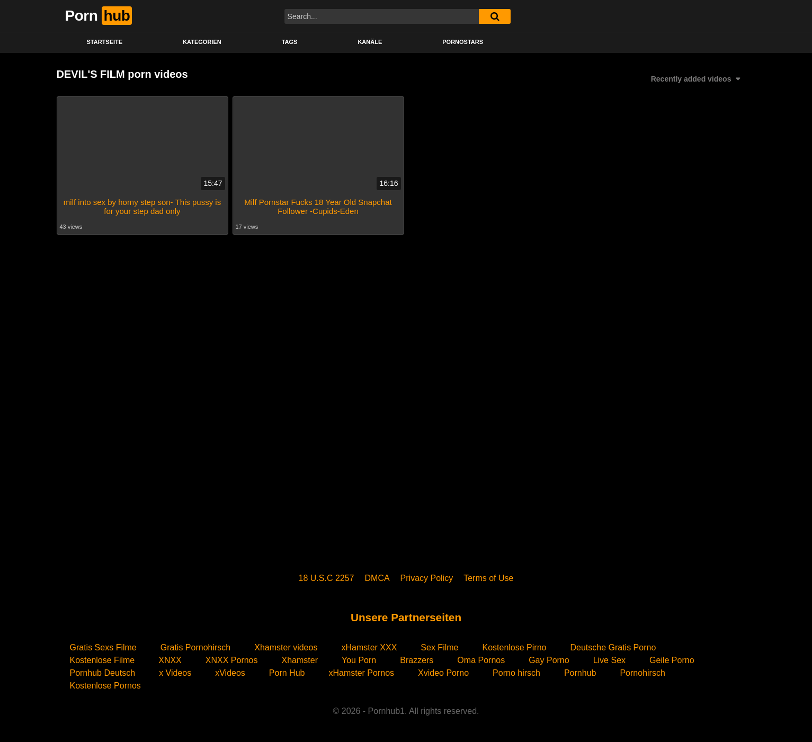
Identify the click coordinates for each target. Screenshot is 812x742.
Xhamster (300, 660)
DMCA (377, 578)
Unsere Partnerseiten (406, 617)
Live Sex (609, 660)
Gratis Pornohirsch (195, 647)
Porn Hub (287, 672)
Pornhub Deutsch (103, 672)
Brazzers (416, 660)
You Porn (359, 660)
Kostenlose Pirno (514, 647)
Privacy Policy (426, 578)
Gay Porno (549, 660)
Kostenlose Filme (102, 660)
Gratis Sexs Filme (103, 647)
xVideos (230, 672)
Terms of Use (488, 578)
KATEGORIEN (202, 42)
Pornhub (580, 672)
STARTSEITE (105, 42)
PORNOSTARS (462, 42)
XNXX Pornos (232, 660)
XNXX (170, 660)
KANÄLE (370, 42)
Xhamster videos (285, 647)
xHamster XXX (369, 647)
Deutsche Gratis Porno (613, 647)
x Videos (175, 672)
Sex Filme (439, 647)
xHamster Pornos (361, 672)
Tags (290, 42)
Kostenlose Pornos (105, 685)
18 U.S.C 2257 (326, 578)
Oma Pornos (481, 660)
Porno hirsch (516, 672)
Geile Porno (671, 660)
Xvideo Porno (443, 672)
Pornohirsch (642, 672)
